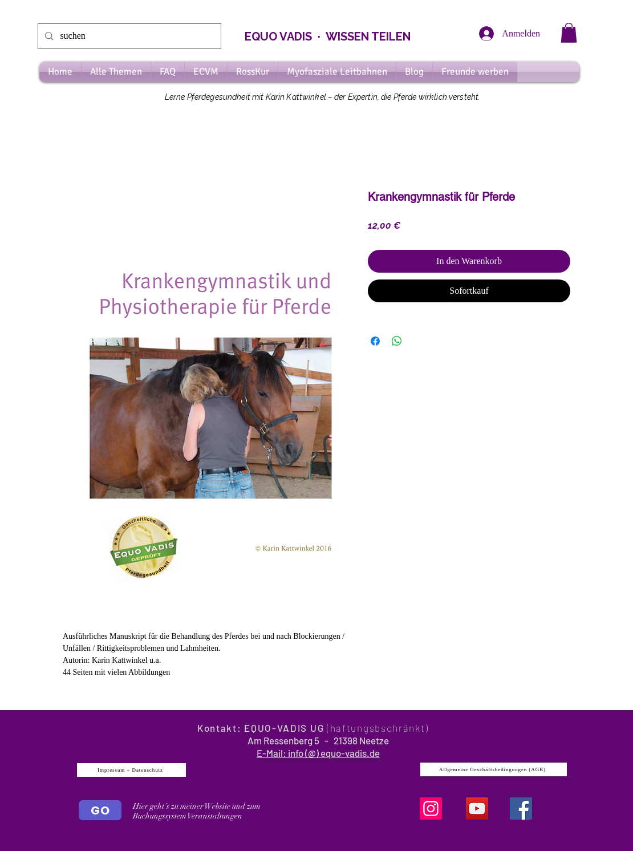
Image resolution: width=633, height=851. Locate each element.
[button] (569, 33)
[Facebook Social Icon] (521, 808)
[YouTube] (477, 808)
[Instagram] (431, 808)
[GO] (100, 810)
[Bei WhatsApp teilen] (397, 341)
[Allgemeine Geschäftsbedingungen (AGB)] (493, 769)
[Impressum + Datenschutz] (131, 770)
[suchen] (128, 36)
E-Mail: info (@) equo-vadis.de (318, 753)
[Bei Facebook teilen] (375, 341)
